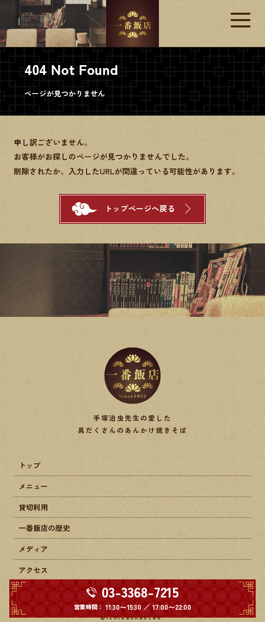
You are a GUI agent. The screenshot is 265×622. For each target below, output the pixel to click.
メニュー (33, 486)
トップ (30, 465)
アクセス (33, 570)
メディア (33, 549)
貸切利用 (33, 507)
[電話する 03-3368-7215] (132, 598)
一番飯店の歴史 (44, 528)
